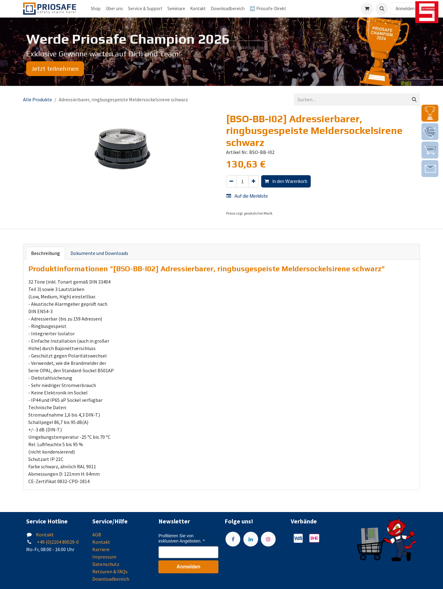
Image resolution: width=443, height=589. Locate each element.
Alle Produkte (37, 99)
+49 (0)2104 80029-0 (57, 542)
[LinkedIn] (250, 539)
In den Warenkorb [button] (286, 181)
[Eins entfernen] (231, 181)
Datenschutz (105, 564)
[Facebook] (232, 539)
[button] (382, 8)
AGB (96, 534)
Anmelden (405, 8)
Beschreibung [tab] (45, 253)
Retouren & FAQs (110, 571)
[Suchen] (414, 99)
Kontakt (45, 534)
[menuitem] (114, 9)
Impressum (104, 557)
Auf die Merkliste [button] (247, 196)
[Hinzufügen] (253, 181)
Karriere (101, 549)
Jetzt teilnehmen (55, 68)
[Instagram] (268, 539)
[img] (429, 113)
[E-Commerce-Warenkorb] (367, 8)
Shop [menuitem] (96, 8)
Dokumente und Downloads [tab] (99, 253)
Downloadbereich (110, 579)
